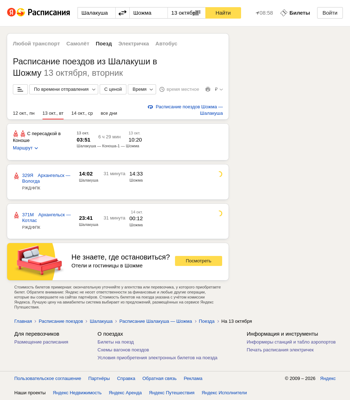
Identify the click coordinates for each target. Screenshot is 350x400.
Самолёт (77, 43)
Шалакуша (88, 180)
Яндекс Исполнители (224, 392)
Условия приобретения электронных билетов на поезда (158, 357)
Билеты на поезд (116, 342)
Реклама (193, 378)
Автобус (166, 43)
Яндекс (328, 378)
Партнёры (99, 378)
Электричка (133, 43)
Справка (126, 378)
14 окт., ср (82, 113)
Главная (23, 321)
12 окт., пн (24, 113)
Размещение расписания (41, 342)
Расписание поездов (61, 321)
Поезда (207, 321)
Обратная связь (159, 378)
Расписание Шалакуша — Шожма (155, 321)
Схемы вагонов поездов (123, 349)
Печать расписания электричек (280, 349)
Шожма (136, 180)
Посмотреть (198, 260)
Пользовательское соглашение (47, 378)
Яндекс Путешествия (172, 392)
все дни (109, 113)
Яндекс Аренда (125, 392)
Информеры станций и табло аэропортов (291, 342)
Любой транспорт (36, 43)
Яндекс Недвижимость (77, 392)
